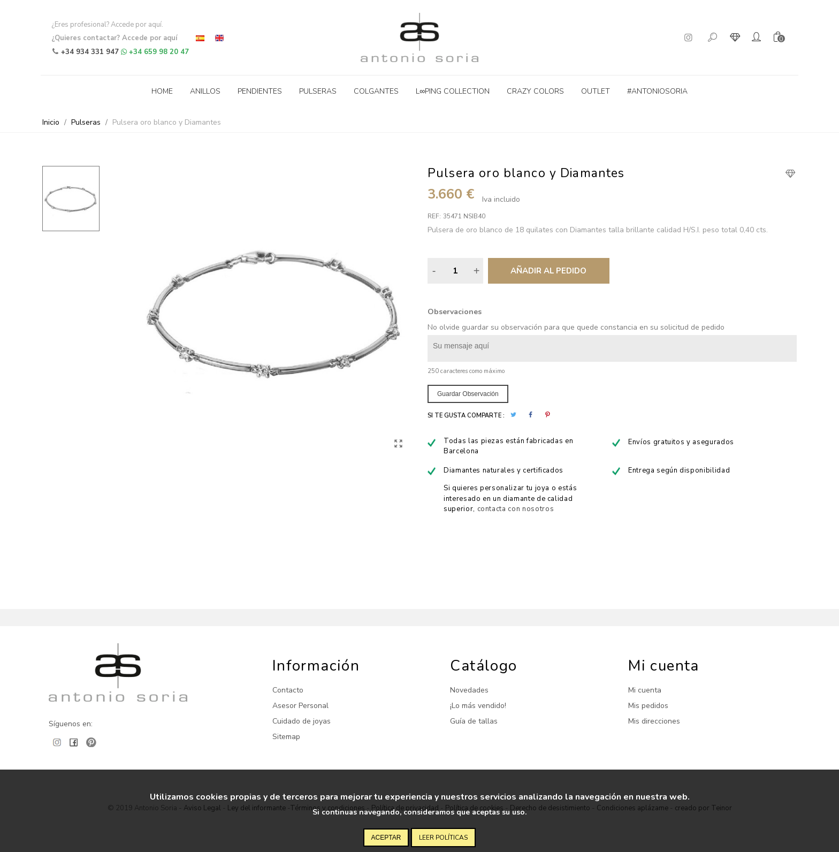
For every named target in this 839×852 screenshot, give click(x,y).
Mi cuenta (644, 690)
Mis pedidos (648, 706)
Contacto (287, 690)
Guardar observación (468, 394)
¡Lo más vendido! (478, 706)
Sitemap (286, 737)
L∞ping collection (453, 91)
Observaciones (455, 312)
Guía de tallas (474, 721)
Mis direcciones (654, 721)
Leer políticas (443, 837)
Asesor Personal (300, 706)
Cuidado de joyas (301, 721)
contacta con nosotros (515, 509)
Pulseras (318, 91)
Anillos (205, 91)
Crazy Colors (535, 91)
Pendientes (260, 91)
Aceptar (386, 837)
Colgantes (376, 91)
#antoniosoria (657, 91)
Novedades (469, 690)
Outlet (595, 91)
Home (162, 91)
